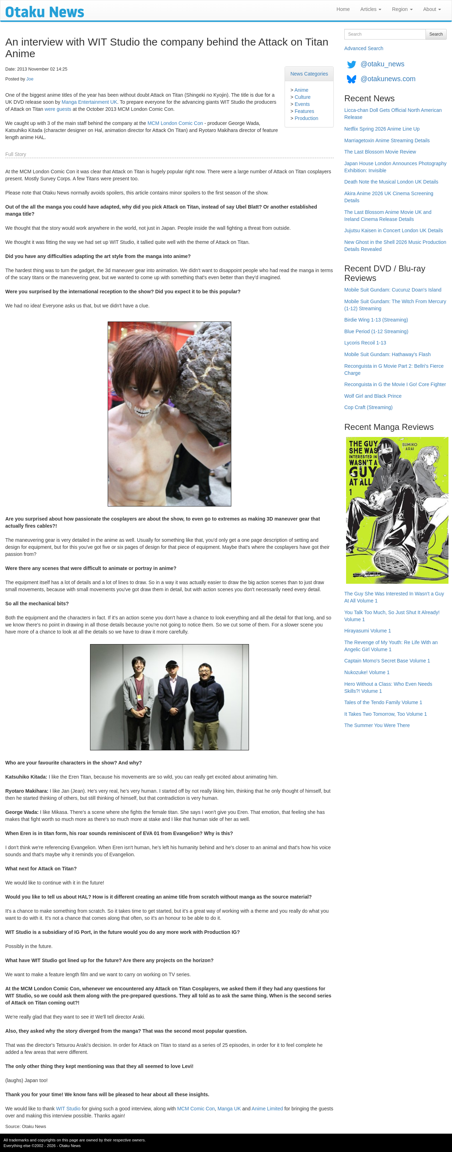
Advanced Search (363, 48)
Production (306, 118)
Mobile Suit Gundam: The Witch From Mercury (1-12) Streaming (395, 305)
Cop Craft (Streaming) (368, 407)
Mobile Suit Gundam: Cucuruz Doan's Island (392, 290)
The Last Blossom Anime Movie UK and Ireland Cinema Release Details (388, 215)
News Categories (309, 74)
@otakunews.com (388, 79)
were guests (57, 109)
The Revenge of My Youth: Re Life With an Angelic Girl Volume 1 (391, 646)
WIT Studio (68, 1108)
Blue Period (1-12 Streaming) (376, 331)
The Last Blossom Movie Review (380, 152)
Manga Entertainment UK (89, 102)
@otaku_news (382, 64)
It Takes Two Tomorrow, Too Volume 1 (385, 714)
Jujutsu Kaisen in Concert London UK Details (393, 230)
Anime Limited (267, 1108)
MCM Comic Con (196, 1108)
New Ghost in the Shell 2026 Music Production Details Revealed (395, 245)
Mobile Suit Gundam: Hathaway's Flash (387, 354)
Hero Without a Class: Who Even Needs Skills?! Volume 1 (388, 687)
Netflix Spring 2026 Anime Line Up (382, 129)
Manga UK (229, 1108)
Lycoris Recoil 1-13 (365, 343)
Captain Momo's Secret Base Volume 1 (387, 661)
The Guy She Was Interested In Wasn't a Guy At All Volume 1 (394, 597)
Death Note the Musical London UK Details (391, 182)
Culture (302, 97)
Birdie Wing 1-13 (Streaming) (376, 320)
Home (343, 9)
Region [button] (402, 9)
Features (304, 111)
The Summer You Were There (377, 725)
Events (302, 104)
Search (436, 34)
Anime (302, 90)
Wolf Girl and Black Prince (373, 396)
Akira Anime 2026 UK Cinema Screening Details (388, 197)
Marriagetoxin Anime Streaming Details (387, 140)
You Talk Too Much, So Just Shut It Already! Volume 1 (392, 616)
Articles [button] (370, 9)
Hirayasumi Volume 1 (367, 631)
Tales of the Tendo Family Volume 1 (383, 702)
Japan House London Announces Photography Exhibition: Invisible (395, 167)
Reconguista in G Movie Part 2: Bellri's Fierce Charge (394, 369)
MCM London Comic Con (175, 123)
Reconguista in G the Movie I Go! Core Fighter (395, 384)
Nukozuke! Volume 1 (366, 672)
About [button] (432, 9)
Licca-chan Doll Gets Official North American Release (393, 113)
